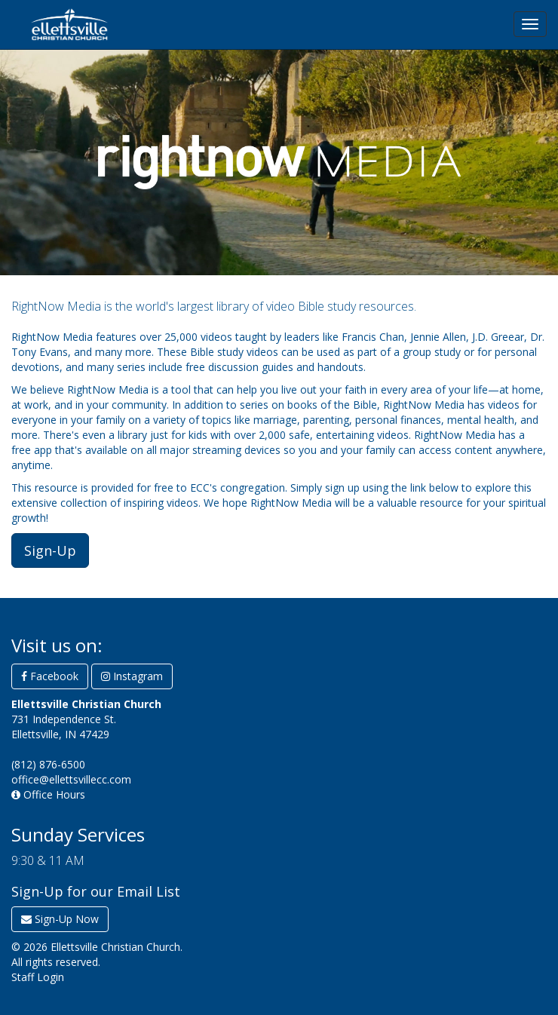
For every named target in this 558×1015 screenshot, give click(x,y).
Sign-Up (50, 550)
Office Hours (48, 794)
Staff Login (37, 977)
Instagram (132, 676)
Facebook (49, 676)
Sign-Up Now (60, 919)
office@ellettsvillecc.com (71, 779)
